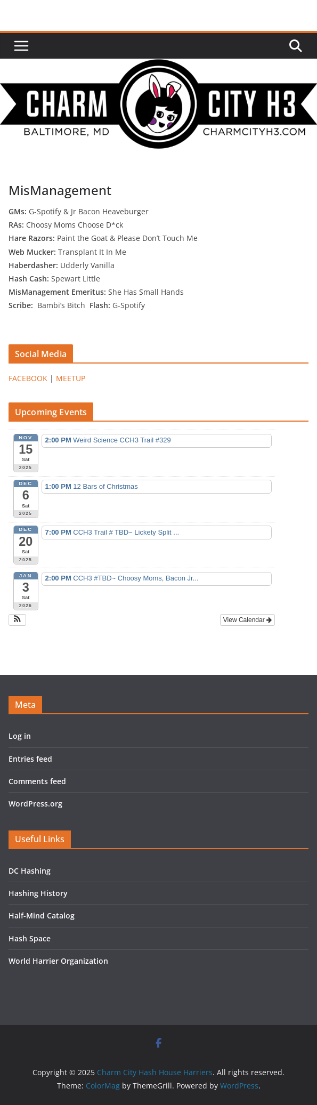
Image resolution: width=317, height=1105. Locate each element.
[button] (17, 620)
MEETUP (70, 378)
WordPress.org (35, 803)
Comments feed (37, 781)
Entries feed (30, 759)
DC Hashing (30, 871)
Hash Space (30, 938)
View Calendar (247, 620)
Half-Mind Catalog (42, 915)
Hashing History (38, 893)
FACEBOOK (28, 378)
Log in (20, 736)
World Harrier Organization (58, 961)
